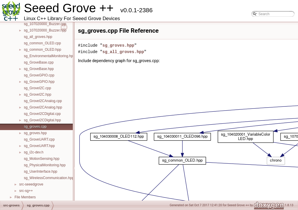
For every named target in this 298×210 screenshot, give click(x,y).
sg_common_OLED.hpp (42, 50)
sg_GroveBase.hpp (39, 69)
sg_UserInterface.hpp (40, 171)
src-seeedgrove (31, 184)
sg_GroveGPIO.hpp (39, 82)
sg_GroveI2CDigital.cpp (42, 114)
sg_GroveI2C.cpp (37, 88)
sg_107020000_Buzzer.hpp (45, 30)
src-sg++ (26, 191)
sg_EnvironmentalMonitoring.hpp (49, 56)
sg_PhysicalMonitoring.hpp (44, 165)
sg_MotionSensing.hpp (41, 159)
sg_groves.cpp (35, 127)
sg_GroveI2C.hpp (37, 94)
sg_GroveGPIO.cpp (39, 75)
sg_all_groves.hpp (38, 37)
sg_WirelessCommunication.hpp (49, 178)
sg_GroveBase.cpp (39, 62)
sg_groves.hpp (35, 133)
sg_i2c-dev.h (33, 152)
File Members (25, 197)
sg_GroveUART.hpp (39, 146)
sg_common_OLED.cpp (42, 43)
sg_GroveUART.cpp (39, 139)
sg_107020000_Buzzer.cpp (45, 24)
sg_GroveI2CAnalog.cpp (43, 101)
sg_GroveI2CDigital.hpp (42, 120)
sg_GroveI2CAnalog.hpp (43, 107)
